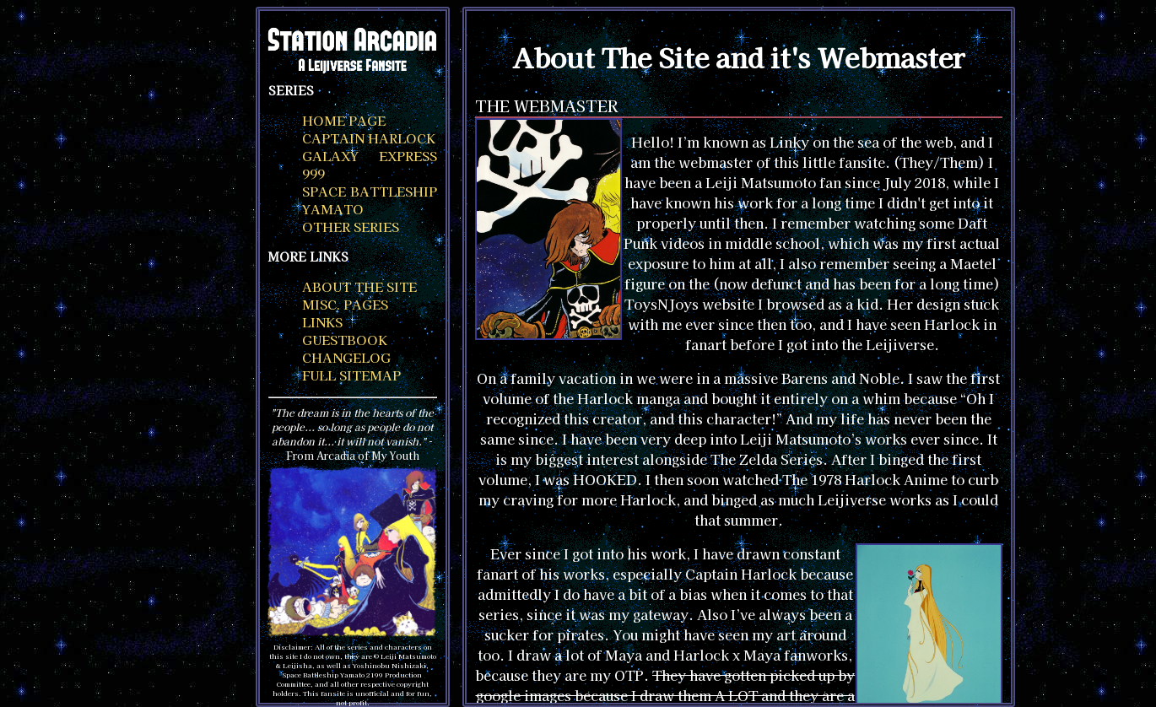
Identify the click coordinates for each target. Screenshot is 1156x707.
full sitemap (351, 375)
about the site (359, 286)
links (322, 322)
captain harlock (368, 138)
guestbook (344, 339)
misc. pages (345, 304)
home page (344, 120)
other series (350, 226)
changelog (346, 357)
